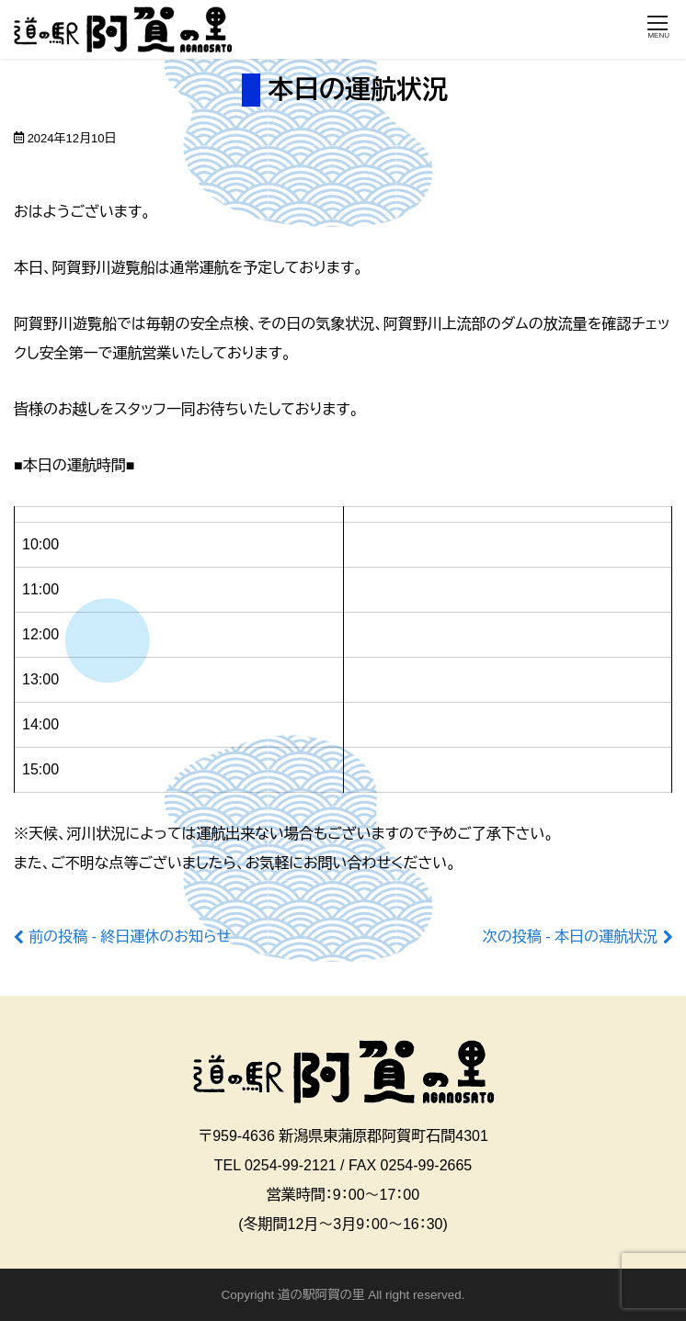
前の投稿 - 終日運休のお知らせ (130, 936)
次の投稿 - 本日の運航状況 (570, 936)
